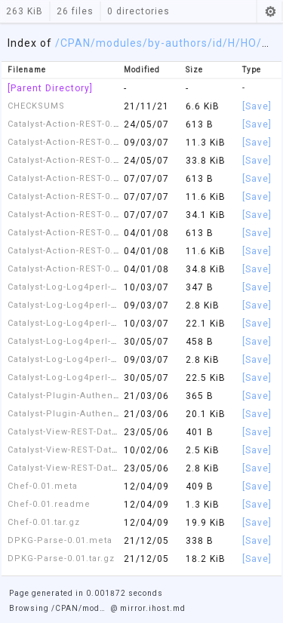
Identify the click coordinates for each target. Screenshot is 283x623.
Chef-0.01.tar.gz (44, 522)
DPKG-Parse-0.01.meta (60, 540)
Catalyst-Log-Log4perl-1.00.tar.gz (83, 377)
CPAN (75, 43)
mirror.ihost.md (153, 608)
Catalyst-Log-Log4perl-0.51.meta (82, 287)
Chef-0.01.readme (49, 504)
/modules (117, 43)
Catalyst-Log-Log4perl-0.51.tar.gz (83, 323)
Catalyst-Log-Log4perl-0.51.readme (88, 305)
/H (229, 43)
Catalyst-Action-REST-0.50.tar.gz (80, 214)
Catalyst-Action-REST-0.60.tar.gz (80, 269)
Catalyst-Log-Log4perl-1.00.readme (88, 359)
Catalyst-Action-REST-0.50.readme (85, 196)
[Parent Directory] (50, 88)
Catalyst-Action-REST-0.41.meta (79, 124)
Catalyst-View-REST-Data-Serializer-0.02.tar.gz (112, 468)
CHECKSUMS (36, 106)
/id (215, 43)
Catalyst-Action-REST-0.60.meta (79, 233)
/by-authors (175, 43)
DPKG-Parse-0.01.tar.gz (61, 558)
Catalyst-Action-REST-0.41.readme (85, 142)
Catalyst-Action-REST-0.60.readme (85, 251)
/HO (246, 43)
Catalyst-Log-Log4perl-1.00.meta (82, 341)
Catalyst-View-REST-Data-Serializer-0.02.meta (111, 432)
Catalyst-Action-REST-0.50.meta (79, 178)
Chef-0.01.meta (43, 486)
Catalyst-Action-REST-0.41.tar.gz (80, 160)
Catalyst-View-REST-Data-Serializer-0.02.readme (117, 450)
